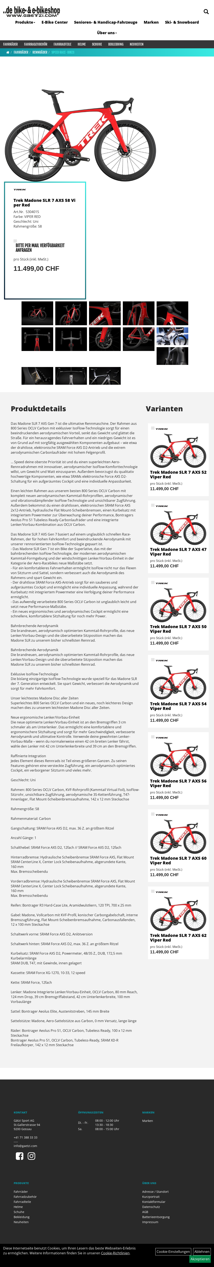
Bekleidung (115, 44)
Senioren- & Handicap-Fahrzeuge (105, 22)
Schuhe (97, 44)
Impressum (150, 1222)
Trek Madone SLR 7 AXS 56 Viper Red (178, 783)
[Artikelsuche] (206, 11)
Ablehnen (202, 1251)
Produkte (25, 22)
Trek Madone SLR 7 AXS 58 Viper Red (45, 202)
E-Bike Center (55, 22)
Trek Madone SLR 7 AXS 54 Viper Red (178, 706)
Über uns (107, 32)
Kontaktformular (153, 1202)
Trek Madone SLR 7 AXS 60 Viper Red (178, 860)
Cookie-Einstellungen (173, 1251)
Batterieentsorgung (156, 1217)
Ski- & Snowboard (182, 22)
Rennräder (40, 52)
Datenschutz (151, 1207)
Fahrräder (10, 44)
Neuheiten (137, 44)
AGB (145, 1212)
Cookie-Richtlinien (115, 1253)
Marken (151, 22)
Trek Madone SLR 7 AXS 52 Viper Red (178, 474)
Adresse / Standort (155, 1192)
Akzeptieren (200, 1259)
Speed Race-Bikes (62, 52)
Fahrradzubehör (35, 44)
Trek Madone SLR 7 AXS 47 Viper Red (178, 551)
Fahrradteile (62, 44)
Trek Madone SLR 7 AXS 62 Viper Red (178, 937)
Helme (82, 44)
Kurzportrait (151, 1197)
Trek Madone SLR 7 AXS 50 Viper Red (178, 629)
